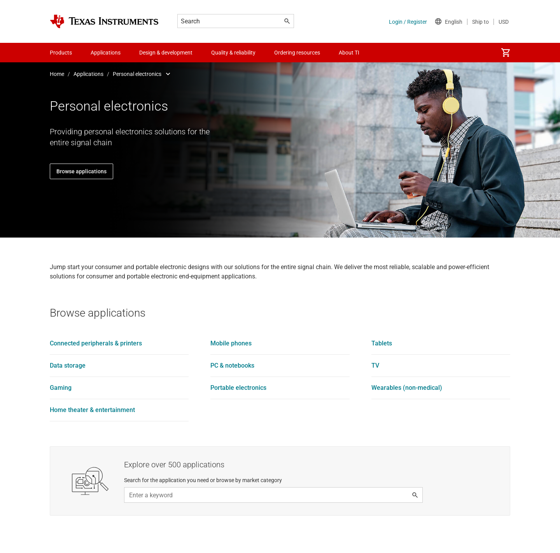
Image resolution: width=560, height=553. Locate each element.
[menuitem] (506, 52)
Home (57, 74)
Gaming (61, 387)
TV (375, 365)
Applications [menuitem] (106, 52)
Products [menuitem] (61, 52)
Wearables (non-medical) (406, 387)
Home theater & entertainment (92, 410)
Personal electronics (137, 74)
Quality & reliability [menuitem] (233, 52)
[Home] (104, 21)
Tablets (381, 343)
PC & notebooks (232, 365)
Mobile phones (231, 343)
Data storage (68, 365)
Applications (88, 74)
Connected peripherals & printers (96, 343)
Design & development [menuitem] (165, 52)
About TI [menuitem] (349, 52)
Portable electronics (238, 387)
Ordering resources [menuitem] (297, 52)
